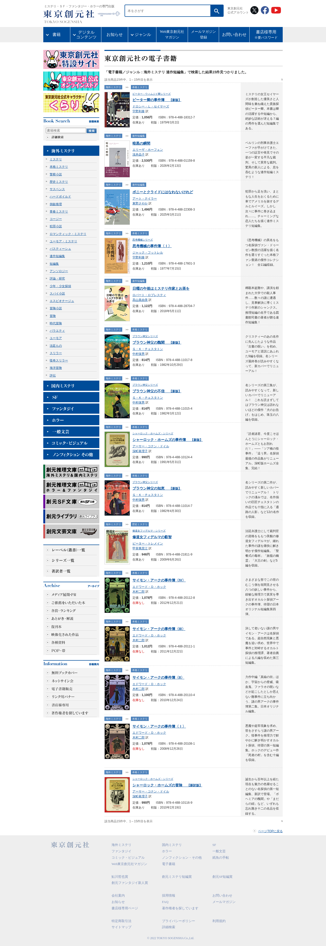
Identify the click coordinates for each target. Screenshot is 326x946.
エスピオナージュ (62, 301)
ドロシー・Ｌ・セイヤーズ (150, 106)
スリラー (56, 353)
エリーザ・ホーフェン (147, 149)
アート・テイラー (144, 198)
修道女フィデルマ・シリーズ (149, 530)
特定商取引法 (121, 921)
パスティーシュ (60, 249)
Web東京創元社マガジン (172, 34)
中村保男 (138, 354)
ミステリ (56, 159)
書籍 (56, 34)
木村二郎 (138, 591)
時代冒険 (56, 323)
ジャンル (143, 34)
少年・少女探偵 (60, 286)
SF (214, 845)
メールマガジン (224, 902)
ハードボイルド (60, 196)
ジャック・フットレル (147, 252)
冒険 (53, 316)
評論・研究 (57, 278)
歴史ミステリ (59, 182)
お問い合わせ (234, 34)
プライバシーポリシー (178, 921)
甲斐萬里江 (140, 548)
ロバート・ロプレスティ (149, 295)
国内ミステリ (172, 845)
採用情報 (168, 895)
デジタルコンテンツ (86, 34)
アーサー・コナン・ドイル (150, 446)
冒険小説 (56, 308)
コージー (56, 219)
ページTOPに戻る (270, 831)
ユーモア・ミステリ (63, 241)
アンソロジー (59, 271)
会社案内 (118, 895)
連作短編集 (57, 256)
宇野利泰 (138, 111)
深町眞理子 (140, 451)
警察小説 (56, 174)
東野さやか (140, 203)
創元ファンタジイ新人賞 (130, 883)
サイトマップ (121, 927)
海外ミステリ (113, 87)
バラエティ (57, 330)
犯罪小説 (56, 226)
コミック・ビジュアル (128, 857)
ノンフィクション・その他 (182, 857)
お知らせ (114, 34)
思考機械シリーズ (142, 239)
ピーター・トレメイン (147, 543)
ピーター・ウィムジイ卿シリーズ (151, 93)
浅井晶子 (138, 154)
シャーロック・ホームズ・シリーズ (152, 433)
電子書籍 (168, 864)
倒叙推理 (56, 204)
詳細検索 (168, 927)
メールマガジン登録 (203, 34)
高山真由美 (140, 300)
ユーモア (56, 338)
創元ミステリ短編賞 (177, 877)
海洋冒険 (56, 368)
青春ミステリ (59, 211)
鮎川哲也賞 (120, 877)
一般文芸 (219, 851)
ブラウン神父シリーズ (145, 336)
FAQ (165, 902)
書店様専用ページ (125, 908)
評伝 (53, 375)
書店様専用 (266, 35)
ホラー (167, 851)
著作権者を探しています (180, 908)
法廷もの (56, 345)
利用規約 (219, 921)
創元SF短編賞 (222, 877)
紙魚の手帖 (220, 857)
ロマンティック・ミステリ (68, 234)
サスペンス (57, 189)
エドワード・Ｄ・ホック (149, 587)
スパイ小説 (57, 293)
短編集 (54, 264)
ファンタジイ (121, 851)
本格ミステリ (59, 167)
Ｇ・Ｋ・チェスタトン (147, 349)
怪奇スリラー (59, 360)
